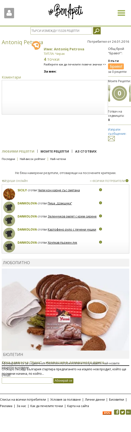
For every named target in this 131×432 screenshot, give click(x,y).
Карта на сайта (78, 406)
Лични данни (95, 399)
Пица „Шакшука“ (60, 203)
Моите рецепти (55, 151)
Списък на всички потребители (23, 399)
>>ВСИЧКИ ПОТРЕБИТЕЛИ (107, 181)
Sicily (22, 190)
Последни (8, 159)
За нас (21, 406)
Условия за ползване (65, 399)
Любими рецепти (18, 151)
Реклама (6, 406)
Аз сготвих (86, 151)
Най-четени (58, 159)
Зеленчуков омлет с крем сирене (72, 216)
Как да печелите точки (46, 406)
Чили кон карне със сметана (59, 190)
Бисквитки (116, 399)
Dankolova (27, 203)
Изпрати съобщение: (117, 133)
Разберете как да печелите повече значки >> (75, 64)
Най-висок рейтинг (32, 159)
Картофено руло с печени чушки (72, 229)
